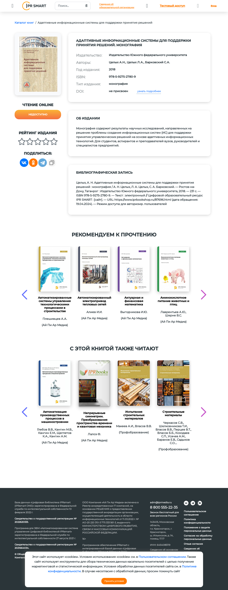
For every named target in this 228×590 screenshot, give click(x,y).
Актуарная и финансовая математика (133, 301)
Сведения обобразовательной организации (116, 6)
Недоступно (37, 114)
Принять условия (114, 581)
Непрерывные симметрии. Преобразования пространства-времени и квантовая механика (94, 419)
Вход (213, 5)
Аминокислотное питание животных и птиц (173, 301)
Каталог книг (24, 22)
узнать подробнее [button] (149, 91)
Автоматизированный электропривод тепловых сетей (94, 301)
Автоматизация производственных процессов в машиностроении (54, 417)
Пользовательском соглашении (162, 557)
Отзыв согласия (193, 543)
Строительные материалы (173, 413)
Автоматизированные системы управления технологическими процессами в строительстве (54, 304)
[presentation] (24, 295)
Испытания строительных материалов (133, 415)
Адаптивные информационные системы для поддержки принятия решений (95, 22)
